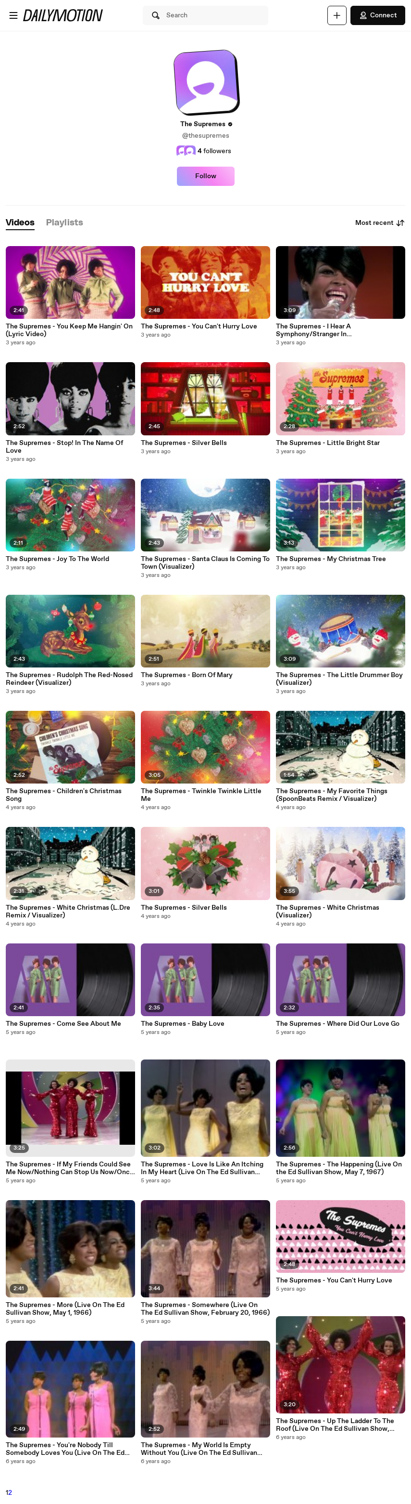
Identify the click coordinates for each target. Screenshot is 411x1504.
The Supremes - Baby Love (182, 1024)
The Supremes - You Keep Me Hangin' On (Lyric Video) (69, 330)
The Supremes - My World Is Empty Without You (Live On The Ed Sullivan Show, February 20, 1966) (199, 1449)
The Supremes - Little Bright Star (328, 443)
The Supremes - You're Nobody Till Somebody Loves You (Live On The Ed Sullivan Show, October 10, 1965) (65, 1449)
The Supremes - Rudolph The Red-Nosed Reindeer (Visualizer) (69, 679)
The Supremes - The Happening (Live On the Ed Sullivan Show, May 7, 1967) (339, 1168)
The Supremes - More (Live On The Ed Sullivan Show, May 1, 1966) (65, 1309)
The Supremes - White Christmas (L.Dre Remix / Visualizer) (68, 911)
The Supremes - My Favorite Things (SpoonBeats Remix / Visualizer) (331, 795)
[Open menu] (13, 15)
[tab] (20, 223)
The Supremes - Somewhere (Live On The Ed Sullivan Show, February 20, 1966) (205, 1309)
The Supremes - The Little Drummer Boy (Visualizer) (339, 679)
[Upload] (337, 15)
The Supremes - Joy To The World (57, 559)
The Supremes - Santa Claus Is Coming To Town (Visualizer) (205, 563)
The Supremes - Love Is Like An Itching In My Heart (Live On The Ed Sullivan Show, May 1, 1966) (202, 1168)
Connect (378, 15)
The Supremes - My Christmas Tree (331, 559)
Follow (205, 176)
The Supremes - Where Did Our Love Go (337, 1024)
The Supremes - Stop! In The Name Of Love (64, 447)
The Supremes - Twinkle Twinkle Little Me (201, 795)
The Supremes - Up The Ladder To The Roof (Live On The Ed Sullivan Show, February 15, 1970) (335, 1425)
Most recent (380, 223)
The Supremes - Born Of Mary (187, 675)
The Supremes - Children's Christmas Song (64, 795)
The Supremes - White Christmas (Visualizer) (327, 911)
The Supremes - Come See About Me (63, 1024)
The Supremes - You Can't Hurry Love (199, 326)
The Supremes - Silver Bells (184, 443)
